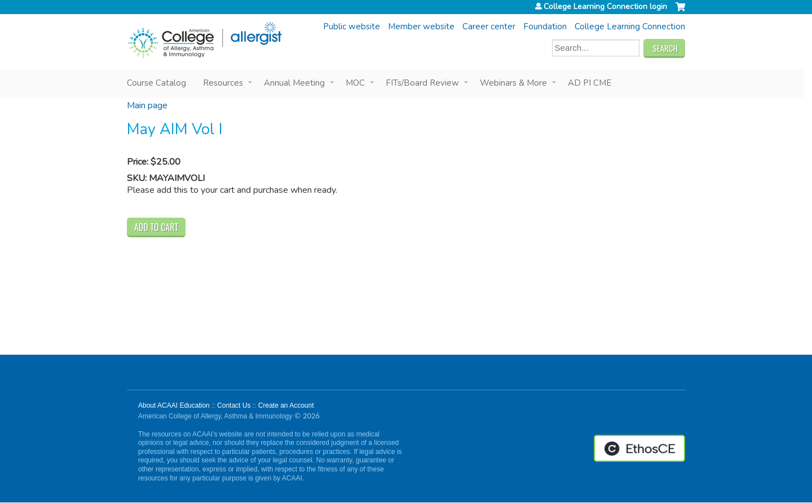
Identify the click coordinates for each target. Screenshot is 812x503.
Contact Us (233, 405)
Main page (147, 105)
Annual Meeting (294, 83)
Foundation (545, 26)
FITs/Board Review (422, 83)
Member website (421, 26)
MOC (355, 83)
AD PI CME (589, 83)
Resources (223, 83)
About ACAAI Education (174, 405)
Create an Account (286, 405)
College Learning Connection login (605, 7)
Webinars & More (513, 83)
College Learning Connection (630, 26)
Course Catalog (156, 83)
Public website (351, 26)
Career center (488, 26)
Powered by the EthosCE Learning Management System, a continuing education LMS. (639, 448)
